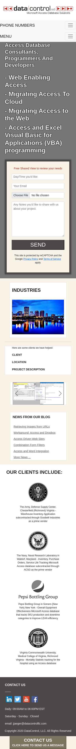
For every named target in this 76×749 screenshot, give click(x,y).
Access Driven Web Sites (29, 438)
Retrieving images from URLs (32, 426)
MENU (6, 36)
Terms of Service (52, 259)
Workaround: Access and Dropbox (34, 432)
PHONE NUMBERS (17, 25)
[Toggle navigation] (70, 25)
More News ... (22, 457)
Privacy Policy (30, 259)
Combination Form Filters (29, 445)
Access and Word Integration (31, 451)
